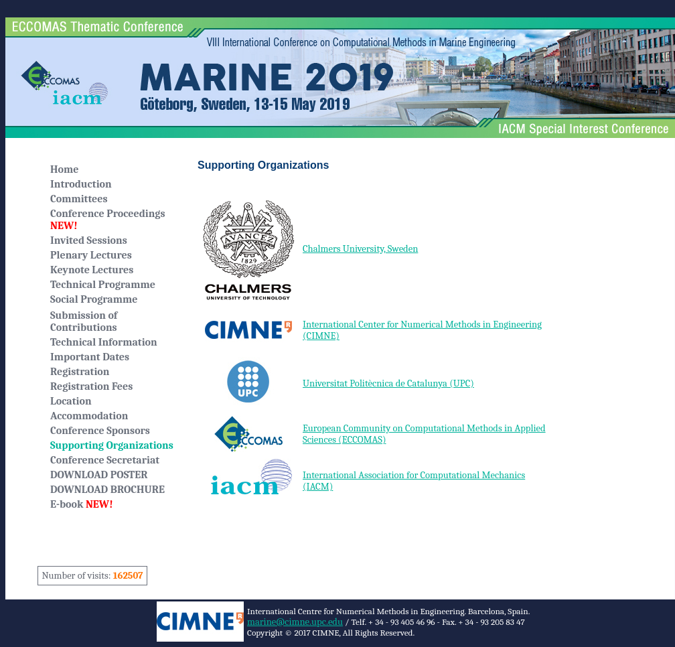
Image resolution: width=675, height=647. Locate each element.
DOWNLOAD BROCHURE (107, 490)
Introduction (81, 184)
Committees (79, 199)
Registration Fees (91, 386)
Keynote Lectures (91, 270)
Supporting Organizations (111, 445)
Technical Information (103, 342)
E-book (81, 504)
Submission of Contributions (83, 321)
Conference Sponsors (100, 431)
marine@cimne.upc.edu (295, 622)
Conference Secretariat (104, 460)
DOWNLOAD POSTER (98, 475)
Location (71, 401)
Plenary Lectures (91, 255)
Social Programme (93, 299)
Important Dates (89, 357)
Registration (79, 372)
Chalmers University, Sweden (360, 249)
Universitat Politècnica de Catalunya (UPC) (388, 383)
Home (64, 169)
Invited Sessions (88, 240)
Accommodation (89, 416)
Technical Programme (102, 285)
